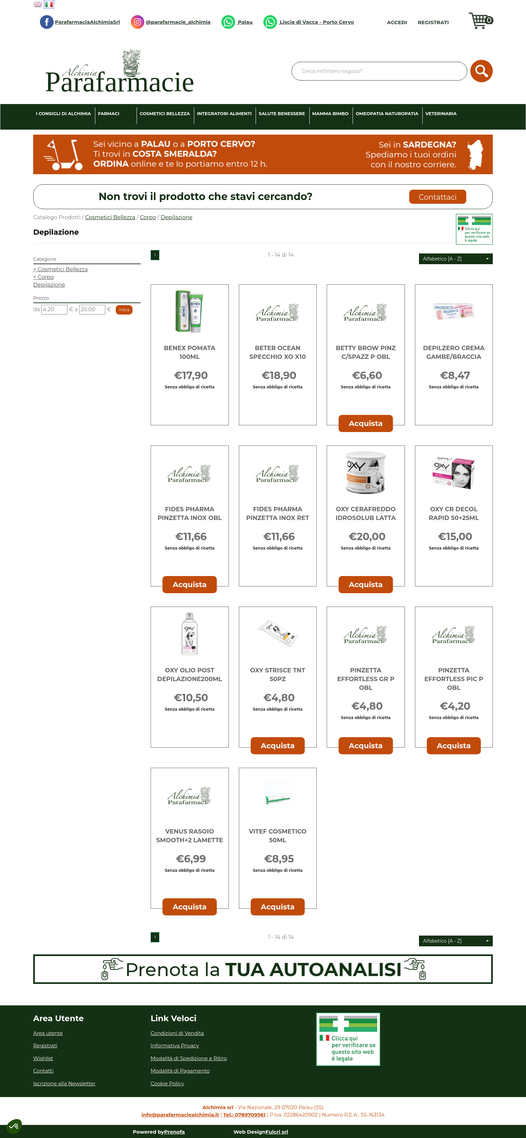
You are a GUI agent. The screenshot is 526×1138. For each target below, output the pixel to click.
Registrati (433, 22)
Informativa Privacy (175, 1045)
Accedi (397, 22)
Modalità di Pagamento (180, 1071)
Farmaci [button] (108, 113)
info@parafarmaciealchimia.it (180, 1114)
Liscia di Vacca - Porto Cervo (308, 22)
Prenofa (174, 1132)
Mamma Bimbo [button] (330, 113)
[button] (456, 258)
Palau (237, 22)
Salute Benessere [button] (282, 113)
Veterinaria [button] (441, 113)
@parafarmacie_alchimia (171, 22)
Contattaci (438, 197)
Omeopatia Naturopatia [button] (387, 113)
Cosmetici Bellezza (110, 217)
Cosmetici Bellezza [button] (165, 113)
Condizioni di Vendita (177, 1033)
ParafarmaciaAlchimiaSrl (80, 22)
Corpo (148, 217)
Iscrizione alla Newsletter (64, 1083)
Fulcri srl (277, 1132)
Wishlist (460, 22)
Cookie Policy (167, 1083)
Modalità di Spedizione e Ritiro (189, 1058)
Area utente (48, 1033)
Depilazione (49, 285)
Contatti (43, 1071)
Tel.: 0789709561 (244, 1114)
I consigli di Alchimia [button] (63, 113)
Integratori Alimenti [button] (224, 113)
